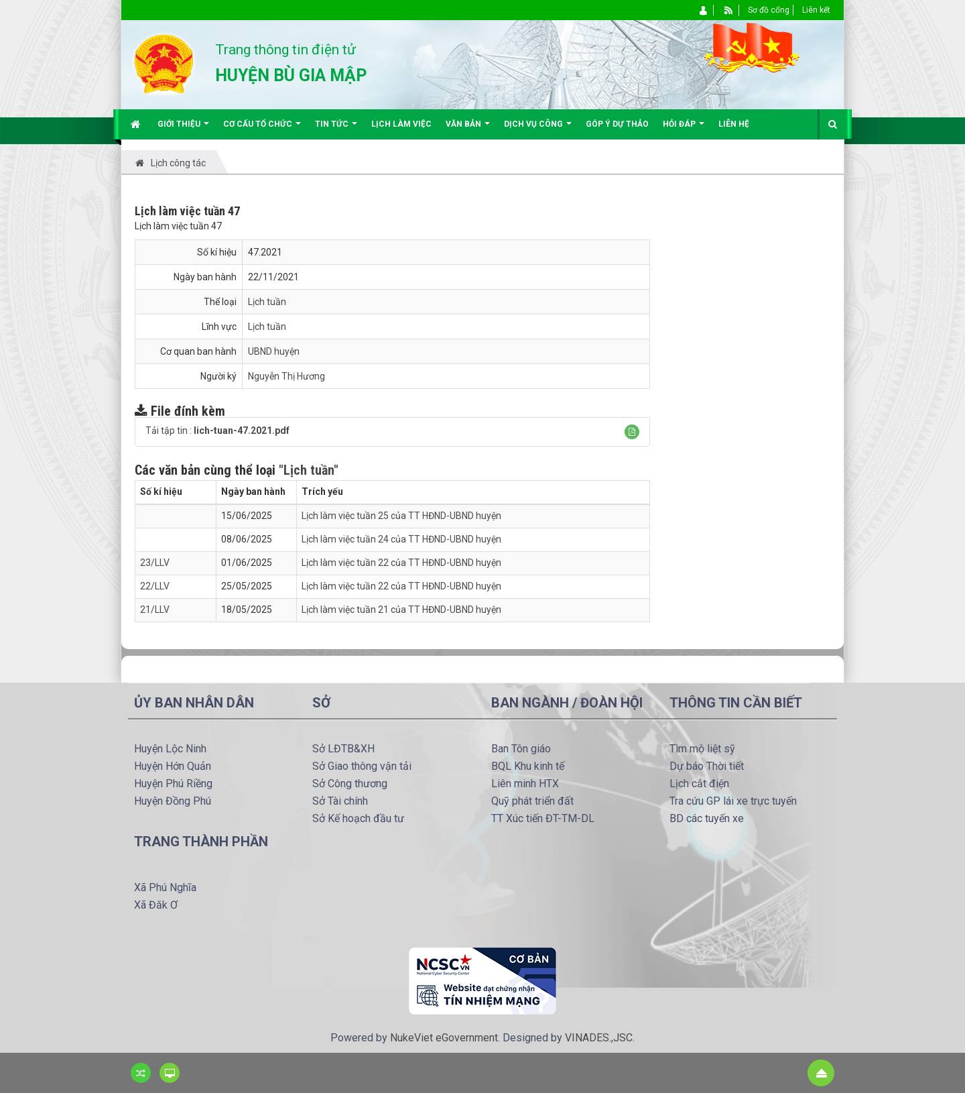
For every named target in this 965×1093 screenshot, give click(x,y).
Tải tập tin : (217, 430)
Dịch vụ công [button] (538, 129)
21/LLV (155, 609)
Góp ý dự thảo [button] (617, 124)
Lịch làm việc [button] (401, 124)
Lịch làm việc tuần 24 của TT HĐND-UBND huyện (401, 539)
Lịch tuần (267, 301)
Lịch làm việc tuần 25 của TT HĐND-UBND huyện (401, 515)
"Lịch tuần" (308, 470)
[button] (632, 432)
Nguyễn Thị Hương (286, 376)
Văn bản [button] (468, 129)
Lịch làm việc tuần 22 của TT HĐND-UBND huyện (401, 562)
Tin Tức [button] (336, 129)
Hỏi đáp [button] (683, 129)
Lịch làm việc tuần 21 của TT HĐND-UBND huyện (401, 609)
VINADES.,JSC (599, 1037)
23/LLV (155, 562)
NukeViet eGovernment (444, 1037)
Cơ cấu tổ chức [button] (262, 129)
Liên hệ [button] (733, 124)
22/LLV (155, 586)
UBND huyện (274, 351)
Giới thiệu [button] (183, 129)
